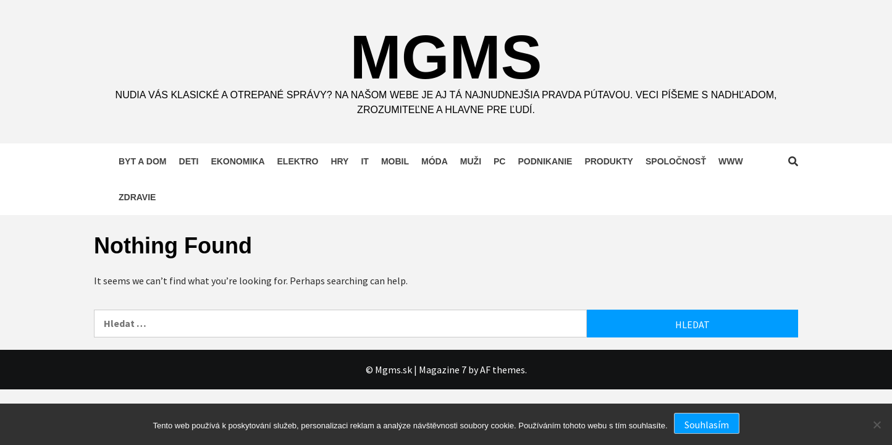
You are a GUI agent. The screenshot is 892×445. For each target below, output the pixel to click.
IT (364, 161)
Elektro (298, 161)
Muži (470, 161)
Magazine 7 (442, 369)
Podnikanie (545, 161)
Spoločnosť (676, 161)
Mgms (446, 56)
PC (499, 161)
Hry (339, 161)
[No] (876, 424)
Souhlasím (706, 424)
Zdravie (137, 197)
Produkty (608, 161)
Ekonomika (237, 161)
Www (730, 161)
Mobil (395, 161)
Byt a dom (143, 161)
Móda (434, 161)
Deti (189, 161)
